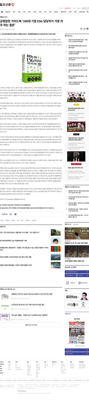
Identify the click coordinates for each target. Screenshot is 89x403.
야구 (16, 364)
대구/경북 (38, 369)
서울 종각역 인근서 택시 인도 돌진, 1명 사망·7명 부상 (78, 59)
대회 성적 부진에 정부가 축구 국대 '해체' (77, 71)
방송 (9, 367)
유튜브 (88, 8)
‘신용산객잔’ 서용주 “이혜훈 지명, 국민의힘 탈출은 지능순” (76, 144)
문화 (28, 362)
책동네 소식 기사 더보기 (31, 325)
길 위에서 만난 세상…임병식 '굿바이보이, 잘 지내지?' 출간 (78, 210)
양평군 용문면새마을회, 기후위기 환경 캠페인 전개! (16, 265)
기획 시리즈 (63, 373)
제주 (37, 376)
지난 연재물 (63, 369)
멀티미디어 (54, 362)
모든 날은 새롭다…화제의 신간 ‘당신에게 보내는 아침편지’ (29, 315)
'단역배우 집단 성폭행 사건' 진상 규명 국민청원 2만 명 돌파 (77, 53)
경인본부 (38, 366)
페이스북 (83, 8)
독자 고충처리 (70, 275)
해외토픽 (46, 366)
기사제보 (83, 275)
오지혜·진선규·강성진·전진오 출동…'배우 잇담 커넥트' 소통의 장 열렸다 (76, 172)
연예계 (9, 364)
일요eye (1, 373)
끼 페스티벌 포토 (82, 367)
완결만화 (72, 364)
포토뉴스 (54, 364)
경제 (1, 368)
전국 (37, 362)
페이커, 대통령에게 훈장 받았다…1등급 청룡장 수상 (77, 77)
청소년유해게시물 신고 (77, 272)
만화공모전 (72, 366)
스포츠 (16, 362)
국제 (45, 367)
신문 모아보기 (77, 354)
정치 (1, 366)
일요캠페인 (63, 366)
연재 (62, 362)
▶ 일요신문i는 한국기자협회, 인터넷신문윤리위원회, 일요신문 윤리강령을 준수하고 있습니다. (27, 208)
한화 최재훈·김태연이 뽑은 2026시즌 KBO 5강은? (77, 46)
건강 (28, 364)
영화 (9, 366)
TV (52, 366)
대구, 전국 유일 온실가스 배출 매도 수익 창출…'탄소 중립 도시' (19, 232)
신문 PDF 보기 (77, 350)
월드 (45, 362)
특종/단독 (2, 364)
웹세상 (28, 373)
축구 (16, 366)
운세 (62, 367)
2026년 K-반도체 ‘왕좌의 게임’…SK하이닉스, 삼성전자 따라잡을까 (78, 40)
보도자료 (29, 371)
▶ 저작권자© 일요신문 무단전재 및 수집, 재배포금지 (15, 205)
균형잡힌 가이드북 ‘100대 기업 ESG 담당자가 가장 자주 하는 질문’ (32, 294)
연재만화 (72, 367)
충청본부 (38, 373)
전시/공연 (29, 367)
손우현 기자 (5, 214)
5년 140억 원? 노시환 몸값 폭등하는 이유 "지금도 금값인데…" (76, 114)
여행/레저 (29, 366)
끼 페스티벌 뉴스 (82, 364)
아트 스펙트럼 (67, 259)
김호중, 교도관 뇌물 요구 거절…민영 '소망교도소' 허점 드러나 (76, 177)
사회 (1, 370)
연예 (9, 362)
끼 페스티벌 (81, 362)
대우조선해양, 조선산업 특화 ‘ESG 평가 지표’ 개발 (15, 257)
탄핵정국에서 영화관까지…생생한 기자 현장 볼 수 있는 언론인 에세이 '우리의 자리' (24, 248)
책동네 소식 (3, 17)
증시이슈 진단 (67, 241)
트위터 (86, 8)
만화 (66, 290)
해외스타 (46, 364)
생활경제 (29, 369)
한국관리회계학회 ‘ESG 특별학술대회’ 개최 (13, 240)
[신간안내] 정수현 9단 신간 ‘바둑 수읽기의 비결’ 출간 (27, 304)
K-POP (9, 369)
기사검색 (87, 12)
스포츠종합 (17, 367)
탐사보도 (62, 371)
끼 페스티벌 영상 (82, 366)
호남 (37, 371)
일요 (71, 224)
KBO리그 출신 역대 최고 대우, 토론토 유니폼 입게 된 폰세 (76, 118)
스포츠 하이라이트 (19, 369)
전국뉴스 (38, 364)
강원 (37, 375)
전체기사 (2, 362)
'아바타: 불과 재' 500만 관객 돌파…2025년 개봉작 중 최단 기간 (77, 65)
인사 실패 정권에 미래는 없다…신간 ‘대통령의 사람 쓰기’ (78, 216)
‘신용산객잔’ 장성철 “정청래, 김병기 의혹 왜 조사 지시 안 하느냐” (76, 148)
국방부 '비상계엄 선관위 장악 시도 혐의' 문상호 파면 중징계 (77, 83)
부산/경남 (38, 367)
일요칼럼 (62, 364)
